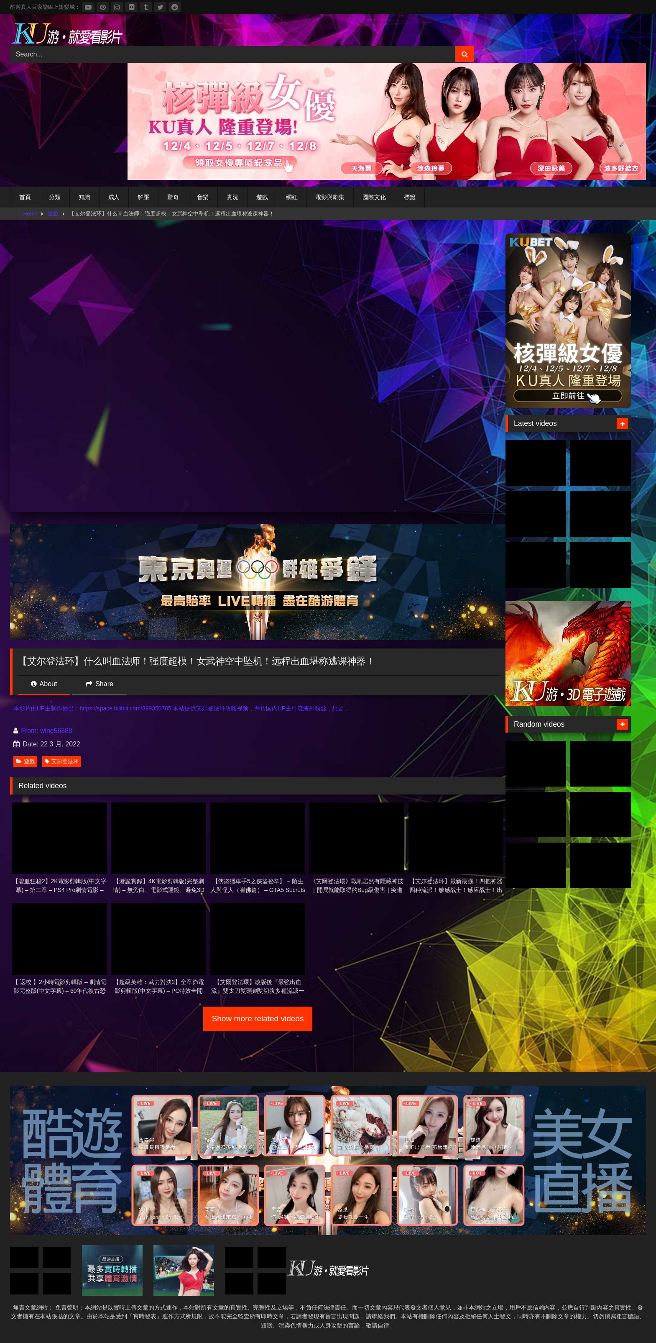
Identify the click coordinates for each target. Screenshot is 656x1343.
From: (26, 730)
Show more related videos (258, 1018)
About (44, 683)
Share (99, 683)
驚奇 (173, 197)
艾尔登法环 (62, 761)
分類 (55, 197)
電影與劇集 (330, 197)
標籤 (410, 197)
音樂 (203, 197)
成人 (114, 197)
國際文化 (374, 197)
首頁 (25, 197)
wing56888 (56, 730)
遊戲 (262, 197)
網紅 (292, 197)
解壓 (143, 197)
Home (30, 213)
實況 (232, 197)
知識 (84, 197)
